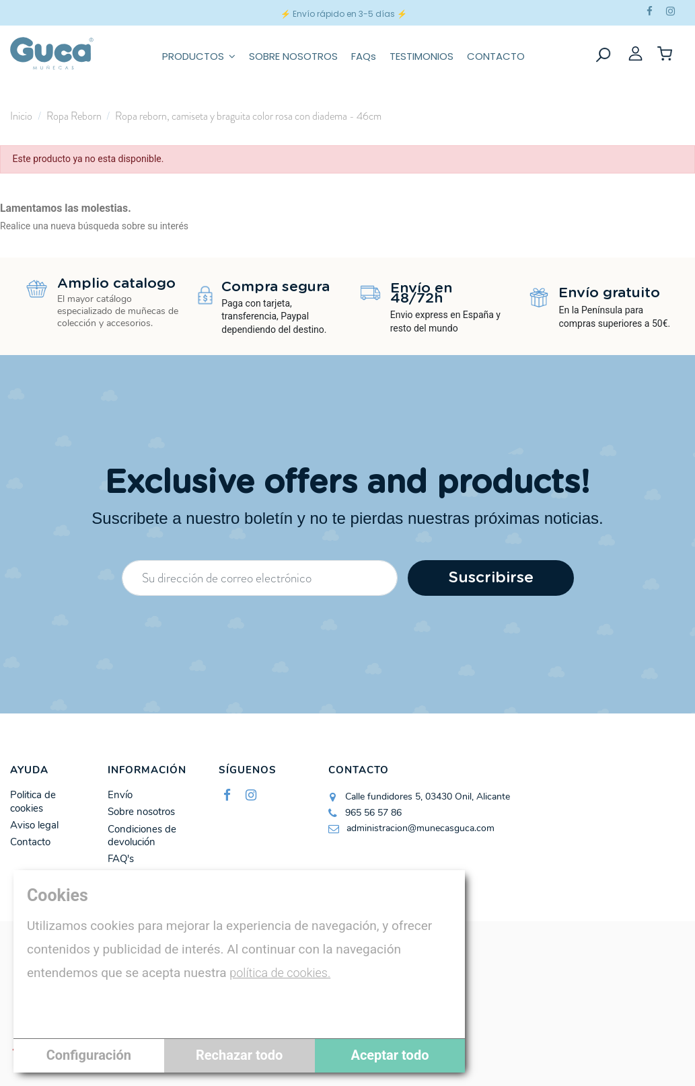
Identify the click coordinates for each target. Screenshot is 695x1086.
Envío (120, 795)
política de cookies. (279, 973)
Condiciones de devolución (142, 836)
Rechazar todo (239, 1055)
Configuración (88, 1055)
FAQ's (121, 859)
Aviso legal (34, 825)
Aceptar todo (390, 1055)
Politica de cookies (33, 802)
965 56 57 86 (373, 812)
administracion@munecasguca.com (420, 828)
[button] (198, 54)
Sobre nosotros (141, 812)
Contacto (30, 842)
